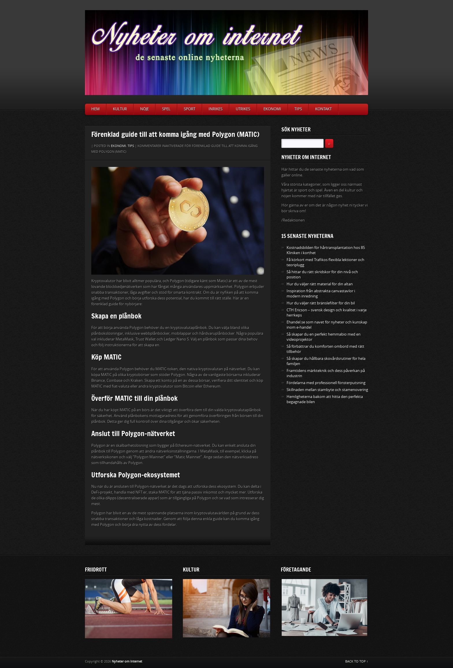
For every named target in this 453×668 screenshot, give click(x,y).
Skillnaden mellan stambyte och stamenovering (327, 390)
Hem (95, 109)
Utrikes (243, 109)
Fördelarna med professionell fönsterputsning (326, 383)
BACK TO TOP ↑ (356, 661)
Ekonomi (272, 109)
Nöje (144, 109)
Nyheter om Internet (127, 661)
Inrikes (215, 109)
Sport (189, 109)
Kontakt (323, 109)
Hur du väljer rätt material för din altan (320, 284)
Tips (298, 109)
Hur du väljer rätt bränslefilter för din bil (321, 303)
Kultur (120, 109)
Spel (166, 109)
